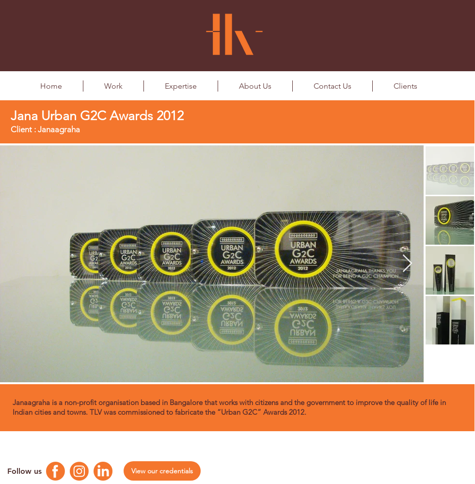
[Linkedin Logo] (103, 471)
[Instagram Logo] (79, 471)
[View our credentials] (162, 471)
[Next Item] (407, 263)
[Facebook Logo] (55, 471)
